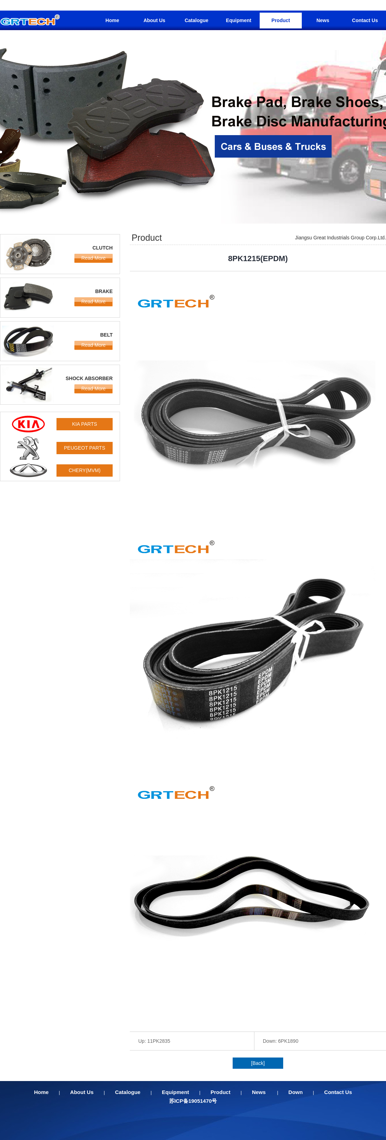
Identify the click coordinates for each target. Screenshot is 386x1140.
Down (295, 1092)
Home (112, 20)
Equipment (238, 20)
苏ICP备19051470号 (193, 1101)
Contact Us (365, 20)
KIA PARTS (84, 424)
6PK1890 (288, 1041)
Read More (93, 258)
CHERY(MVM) (85, 470)
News (323, 20)
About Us (154, 20)
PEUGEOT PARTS (84, 448)
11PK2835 (158, 1041)
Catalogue (196, 20)
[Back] (258, 1063)
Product (281, 20)
